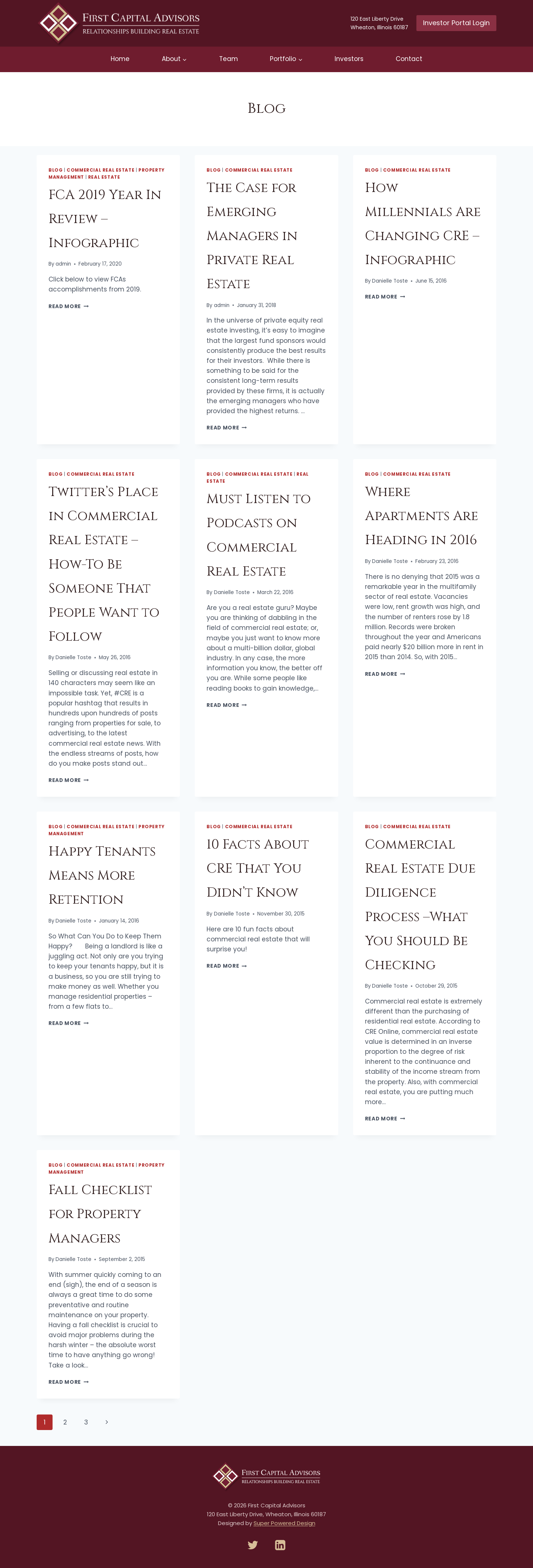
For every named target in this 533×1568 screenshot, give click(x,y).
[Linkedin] (280, 1545)
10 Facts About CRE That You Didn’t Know (258, 868)
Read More (68, 306)
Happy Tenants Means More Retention (102, 875)
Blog (55, 170)
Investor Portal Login (456, 22)
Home (120, 58)
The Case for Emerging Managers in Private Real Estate (252, 236)
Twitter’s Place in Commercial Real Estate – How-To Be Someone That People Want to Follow (104, 564)
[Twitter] (253, 1545)
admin (63, 263)
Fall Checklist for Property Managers (100, 1214)
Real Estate (104, 177)
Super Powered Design (284, 1523)
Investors (349, 58)
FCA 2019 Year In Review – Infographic (104, 219)
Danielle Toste (390, 280)
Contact (409, 58)
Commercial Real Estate (100, 170)
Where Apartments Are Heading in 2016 (421, 516)
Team (228, 58)
